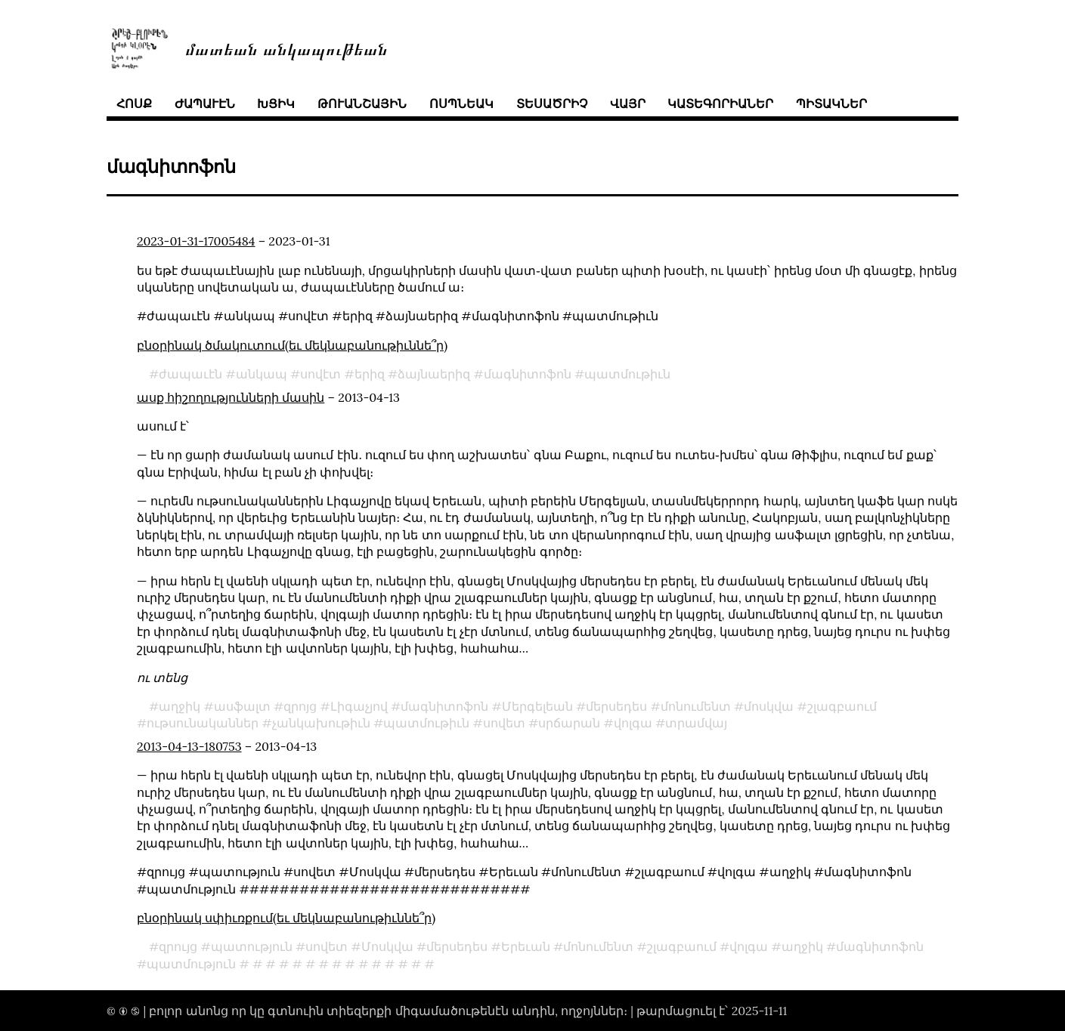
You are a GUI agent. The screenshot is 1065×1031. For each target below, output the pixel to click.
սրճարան (569, 722)
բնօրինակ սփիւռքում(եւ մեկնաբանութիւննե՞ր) (286, 917)
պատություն (252, 946)
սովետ (504, 722)
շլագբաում (842, 706)
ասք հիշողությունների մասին (230, 397)
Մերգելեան (537, 706)
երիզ (369, 373)
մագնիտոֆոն (527, 373)
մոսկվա (769, 706)
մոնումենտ (696, 706)
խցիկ (276, 103)
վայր (628, 103)
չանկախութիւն (321, 722)
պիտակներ (831, 103)
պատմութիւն (627, 373)
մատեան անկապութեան (286, 48)
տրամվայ (696, 722)
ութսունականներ (203, 722)
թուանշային (362, 103)
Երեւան (525, 946)
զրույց (178, 946)
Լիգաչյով (359, 706)
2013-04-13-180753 (189, 746)
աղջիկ (179, 706)
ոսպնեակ (461, 103)
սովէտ (320, 373)
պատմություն (191, 963)
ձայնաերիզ (434, 373)
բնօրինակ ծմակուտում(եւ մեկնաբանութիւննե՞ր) (292, 345)
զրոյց (300, 706)
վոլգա (633, 722)
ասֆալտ (242, 706)
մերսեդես (616, 706)
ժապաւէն (205, 103)
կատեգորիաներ (720, 103)
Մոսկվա (387, 946)
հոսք (134, 103)
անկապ (261, 373)
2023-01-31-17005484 (196, 240)
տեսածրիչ (551, 103)
